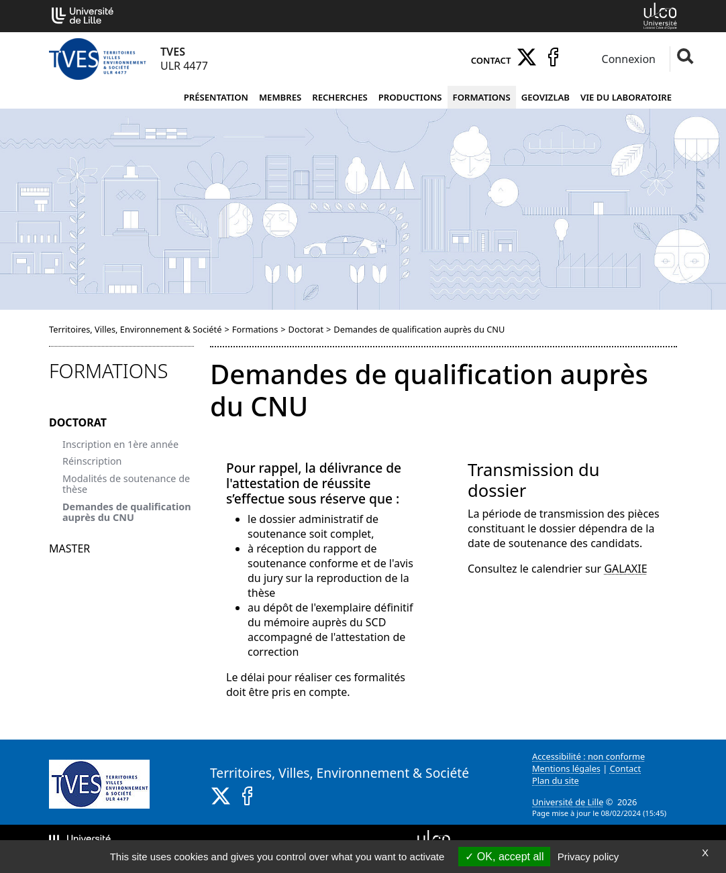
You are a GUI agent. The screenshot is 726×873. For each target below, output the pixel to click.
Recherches (340, 97)
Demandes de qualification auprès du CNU (126, 512)
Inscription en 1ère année (120, 444)
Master (69, 548)
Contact (491, 60)
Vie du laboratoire (626, 97)
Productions (410, 97)
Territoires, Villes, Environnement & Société (135, 329)
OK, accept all (504, 856)
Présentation (216, 97)
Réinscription (92, 461)
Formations (482, 97)
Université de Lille (567, 802)
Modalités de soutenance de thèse (126, 484)
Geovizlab (545, 97)
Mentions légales (566, 768)
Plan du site (555, 780)
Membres (280, 97)
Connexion (627, 59)
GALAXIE (625, 568)
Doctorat (306, 329)
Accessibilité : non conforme (588, 756)
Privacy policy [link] (588, 856)
